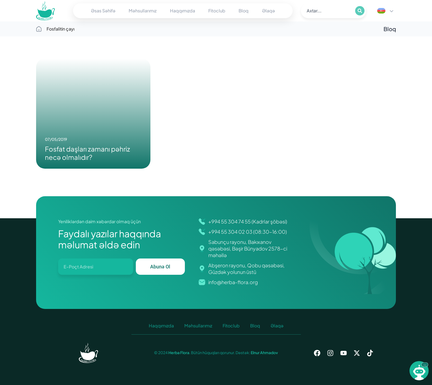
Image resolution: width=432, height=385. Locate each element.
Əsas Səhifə (103, 11)
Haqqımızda (182, 11)
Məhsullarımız (142, 11)
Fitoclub (216, 11)
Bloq (244, 11)
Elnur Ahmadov (264, 352)
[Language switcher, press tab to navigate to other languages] (385, 11)
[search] (327, 10)
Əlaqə (268, 11)
